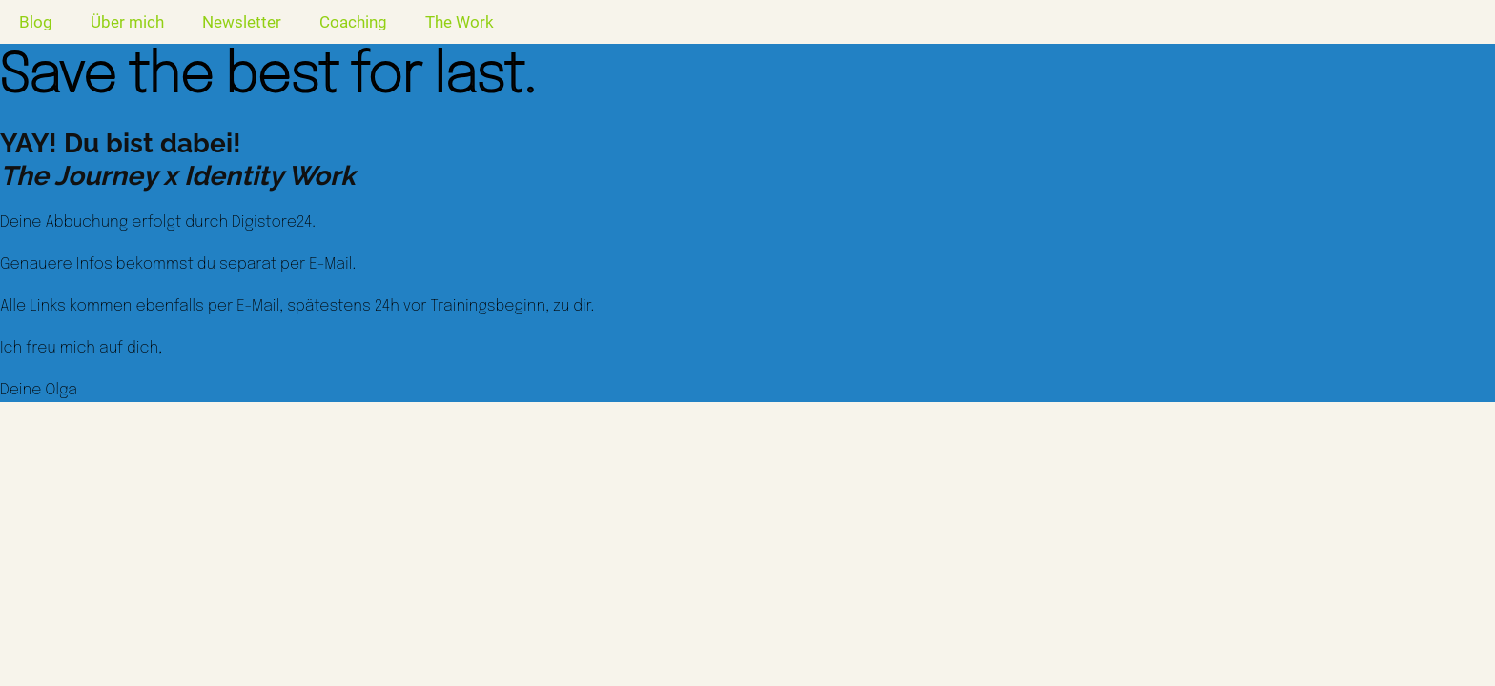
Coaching (353, 21)
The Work (459, 21)
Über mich (127, 21)
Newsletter (241, 21)
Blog (35, 21)
